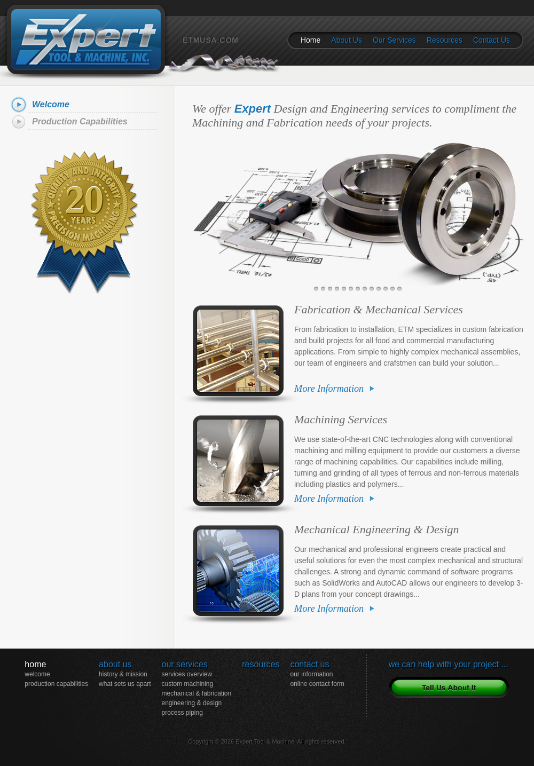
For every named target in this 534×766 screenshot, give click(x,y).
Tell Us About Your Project (449, 687)
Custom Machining (187, 684)
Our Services (394, 40)
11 (385, 289)
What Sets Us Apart (125, 684)
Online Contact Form (317, 684)
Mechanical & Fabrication (196, 693)
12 (392, 289)
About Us (346, 40)
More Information (329, 388)
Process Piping (181, 712)
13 (399, 289)
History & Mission (123, 674)
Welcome (50, 104)
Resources (444, 40)
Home (310, 40)
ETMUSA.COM (224, 54)
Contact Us (491, 40)
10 (378, 289)
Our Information (311, 674)
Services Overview (186, 674)
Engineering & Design (191, 703)
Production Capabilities (80, 121)
